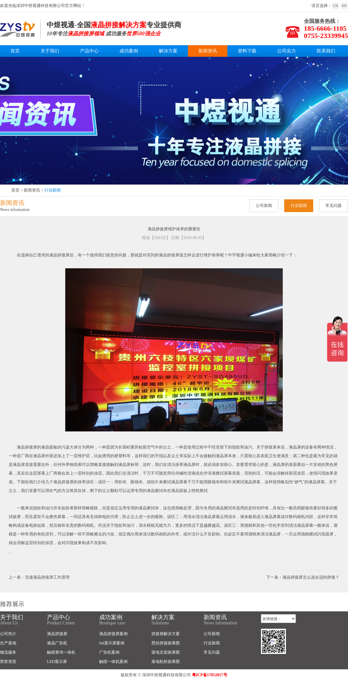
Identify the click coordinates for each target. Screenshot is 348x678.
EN (344, 6)
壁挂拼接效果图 (165, 643)
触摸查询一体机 (61, 652)
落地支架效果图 (165, 652)
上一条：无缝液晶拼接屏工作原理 (39, 577)
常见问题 (333, 205)
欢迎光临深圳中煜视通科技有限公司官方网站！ (42, 5)
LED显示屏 (57, 661)
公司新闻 (264, 205)
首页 (15, 50)
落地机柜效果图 (165, 661)
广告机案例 (109, 652)
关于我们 (50, 50)
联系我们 (326, 50)
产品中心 (89, 50)
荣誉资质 (8, 661)
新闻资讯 (207, 50)
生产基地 (8, 643)
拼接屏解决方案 (165, 634)
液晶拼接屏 (57, 634)
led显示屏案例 (111, 643)
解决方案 (168, 50)
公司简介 (8, 634)
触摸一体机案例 (113, 661)
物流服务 (8, 652)
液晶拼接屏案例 (113, 634)
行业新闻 (52, 190)
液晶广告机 (57, 643)
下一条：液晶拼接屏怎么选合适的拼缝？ (302, 577)
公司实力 (286, 50)
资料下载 (247, 50)
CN (335, 6)
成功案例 (128, 50)
